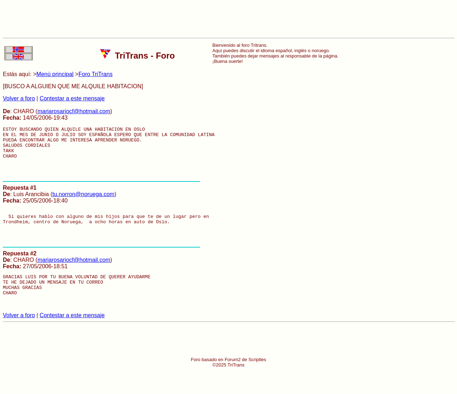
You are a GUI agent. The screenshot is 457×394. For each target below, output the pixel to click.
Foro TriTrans (95, 74)
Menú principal (55, 74)
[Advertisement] (228, 19)
